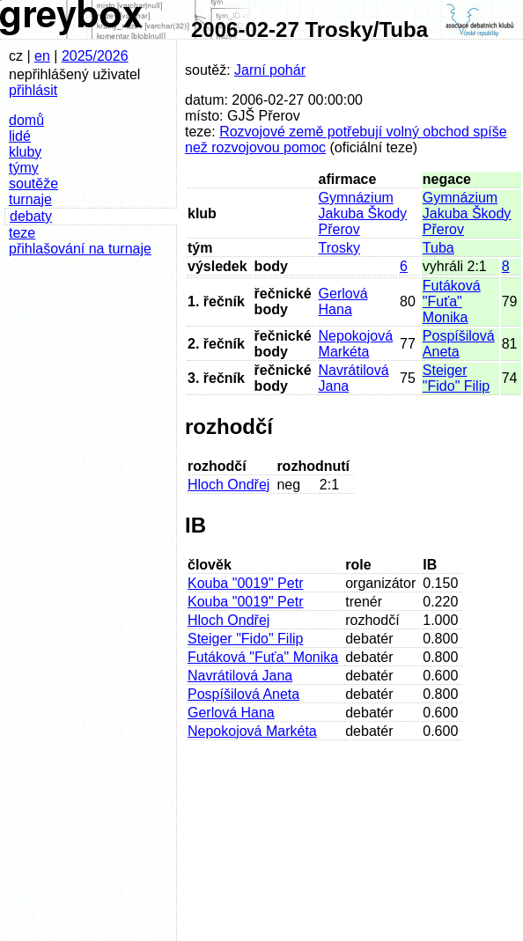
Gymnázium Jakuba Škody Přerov (363, 213)
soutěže (33, 183)
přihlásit (33, 90)
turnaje (30, 199)
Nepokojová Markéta (356, 343)
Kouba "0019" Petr (245, 583)
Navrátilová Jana (240, 675)
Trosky (339, 247)
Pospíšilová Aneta (459, 343)
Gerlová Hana (343, 301)
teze (22, 232)
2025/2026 (95, 55)
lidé (20, 136)
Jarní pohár (270, 69)
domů (26, 120)
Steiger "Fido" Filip (456, 378)
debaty (31, 216)
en (42, 55)
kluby (25, 151)
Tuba (438, 247)
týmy (24, 167)
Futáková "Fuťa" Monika (452, 301)
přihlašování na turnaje (80, 248)
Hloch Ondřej (228, 484)
